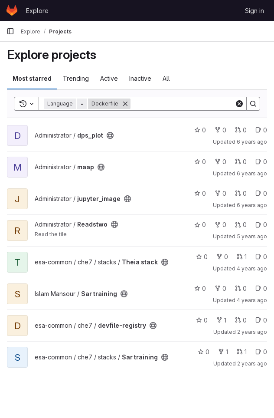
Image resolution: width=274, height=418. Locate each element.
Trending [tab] (76, 78)
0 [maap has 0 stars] (200, 161)
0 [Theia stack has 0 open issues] (261, 256)
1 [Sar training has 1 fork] (223, 351)
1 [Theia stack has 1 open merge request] (242, 256)
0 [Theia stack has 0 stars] (202, 256)
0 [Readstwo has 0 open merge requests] (241, 224)
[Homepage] (12, 10)
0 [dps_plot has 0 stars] (200, 130)
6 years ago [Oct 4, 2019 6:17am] (252, 141)
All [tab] (166, 78)
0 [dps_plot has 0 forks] (220, 130)
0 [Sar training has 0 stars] (200, 288)
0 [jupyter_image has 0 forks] (220, 193)
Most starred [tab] (32, 78)
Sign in (254, 10)
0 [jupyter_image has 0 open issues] (261, 193)
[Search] (184, 104)
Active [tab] (109, 78)
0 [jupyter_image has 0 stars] (200, 193)
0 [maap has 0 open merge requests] (241, 161)
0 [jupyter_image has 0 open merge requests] (241, 193)
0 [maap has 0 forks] (220, 161)
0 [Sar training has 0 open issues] (261, 288)
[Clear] (239, 104)
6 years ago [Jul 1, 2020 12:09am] (252, 205)
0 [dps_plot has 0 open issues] (261, 130)
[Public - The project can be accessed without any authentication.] (110, 135)
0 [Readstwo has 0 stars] (200, 224)
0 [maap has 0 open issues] (261, 161)
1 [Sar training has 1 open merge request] (242, 351)
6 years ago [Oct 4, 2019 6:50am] (252, 173)
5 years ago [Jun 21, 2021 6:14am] (252, 236)
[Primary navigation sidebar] (10, 31)
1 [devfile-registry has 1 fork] (221, 320)
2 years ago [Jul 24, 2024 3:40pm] (252, 363)
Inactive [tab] (140, 78)
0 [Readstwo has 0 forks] (220, 224)
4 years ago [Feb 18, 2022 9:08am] (252, 300)
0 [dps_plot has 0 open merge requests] (241, 130)
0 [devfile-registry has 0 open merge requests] (241, 320)
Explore (37, 10)
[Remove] (125, 104)
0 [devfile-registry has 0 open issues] (261, 320)
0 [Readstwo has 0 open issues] (261, 224)
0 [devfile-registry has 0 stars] (202, 320)
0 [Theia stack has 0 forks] (222, 256)
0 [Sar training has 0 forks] (220, 288)
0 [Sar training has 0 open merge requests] (241, 288)
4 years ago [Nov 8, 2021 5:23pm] (252, 268)
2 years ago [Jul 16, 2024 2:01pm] (252, 332)
